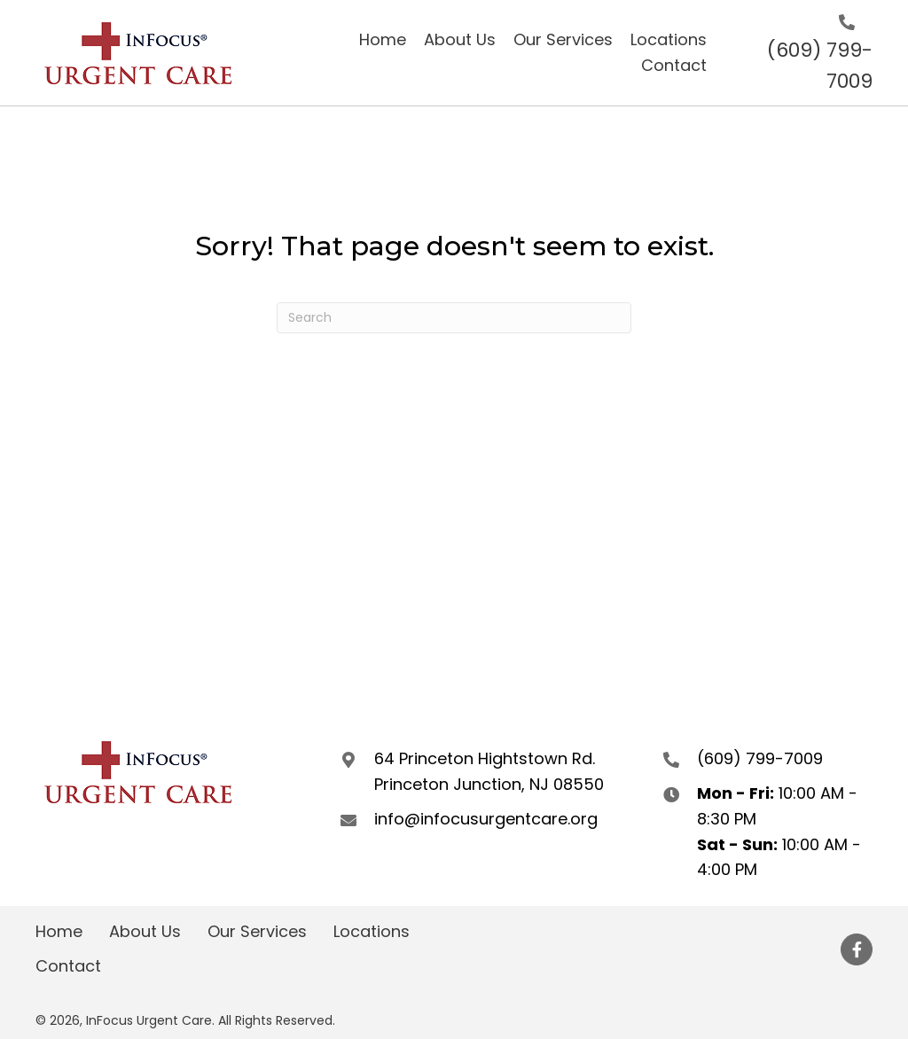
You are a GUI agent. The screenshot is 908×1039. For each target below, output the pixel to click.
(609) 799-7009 (760, 758)
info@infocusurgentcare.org (486, 819)
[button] (857, 949)
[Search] (454, 317)
